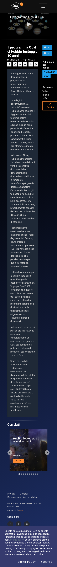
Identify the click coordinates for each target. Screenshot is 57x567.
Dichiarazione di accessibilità (22, 497)
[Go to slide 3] (23, 474)
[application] (28, 25)
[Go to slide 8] (33, 474)
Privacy (11, 493)
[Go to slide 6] (29, 474)
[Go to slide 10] (37, 474)
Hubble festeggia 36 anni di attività (26, 440)
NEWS (46, 76)
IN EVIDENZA (49, 72)
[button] (28, 24)
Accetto (46, 562)
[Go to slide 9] (35, 474)
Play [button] (18, 461)
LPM (21, 510)
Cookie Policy (27, 562)
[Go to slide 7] (31, 474)
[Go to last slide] (9, 452)
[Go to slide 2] (21, 474)
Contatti (24, 493)
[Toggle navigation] (43, 6)
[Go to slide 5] (27, 474)
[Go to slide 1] (19, 474)
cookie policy (17, 539)
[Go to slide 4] (25, 474)
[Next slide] (47, 452)
